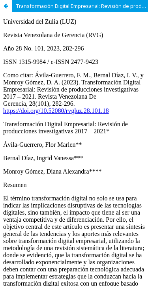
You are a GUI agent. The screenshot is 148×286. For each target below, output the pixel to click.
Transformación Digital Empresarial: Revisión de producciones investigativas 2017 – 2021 (82, 5)
